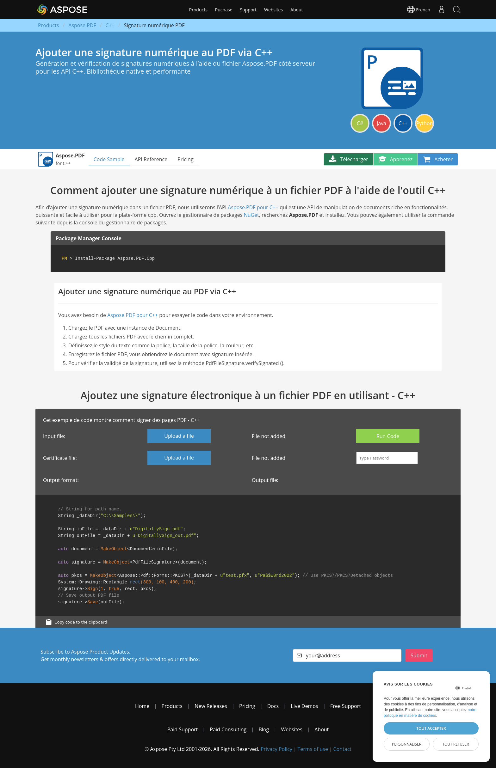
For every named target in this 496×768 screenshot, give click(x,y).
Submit (419, 655)
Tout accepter (431, 728)
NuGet (251, 214)
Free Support (345, 706)
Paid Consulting (228, 729)
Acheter (438, 159)
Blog (264, 729)
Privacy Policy (276, 749)
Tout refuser (455, 744)
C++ (110, 25)
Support (248, 10)
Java (381, 123)
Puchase (223, 10)
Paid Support (182, 729)
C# (360, 123)
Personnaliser (406, 744)
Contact (342, 749)
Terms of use (312, 749)
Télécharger (348, 159)
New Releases (211, 706)
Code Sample (109, 159)
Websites (273, 10)
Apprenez (396, 159)
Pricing (185, 159)
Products (198, 10)
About (296, 10)
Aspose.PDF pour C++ (253, 207)
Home (142, 706)
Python (424, 123)
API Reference (151, 159)
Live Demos (304, 706)
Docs (273, 706)
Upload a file (179, 435)
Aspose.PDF (82, 25)
